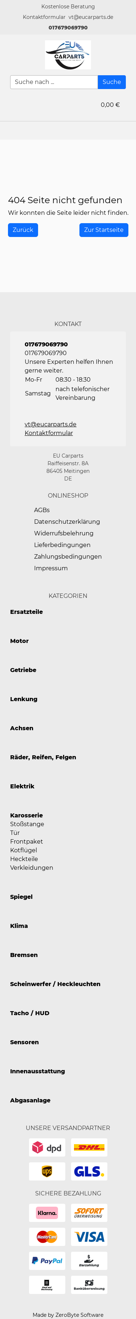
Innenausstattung (37, 1071)
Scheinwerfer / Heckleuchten (55, 984)
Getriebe (23, 670)
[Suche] (112, 82)
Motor (19, 641)
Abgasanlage (30, 1100)
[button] (44, 17)
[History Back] (23, 230)
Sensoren (24, 1042)
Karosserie (26, 815)
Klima (19, 925)
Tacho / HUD (29, 1013)
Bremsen (24, 955)
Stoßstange (27, 824)
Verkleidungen (31, 867)
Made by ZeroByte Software (68, 1315)
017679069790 (68, 27)
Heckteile (24, 859)
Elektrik (22, 786)
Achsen (21, 728)
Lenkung (23, 699)
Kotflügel (23, 850)
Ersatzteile (26, 611)
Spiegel (21, 896)
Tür (15, 832)
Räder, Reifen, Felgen (43, 757)
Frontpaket (26, 841)
